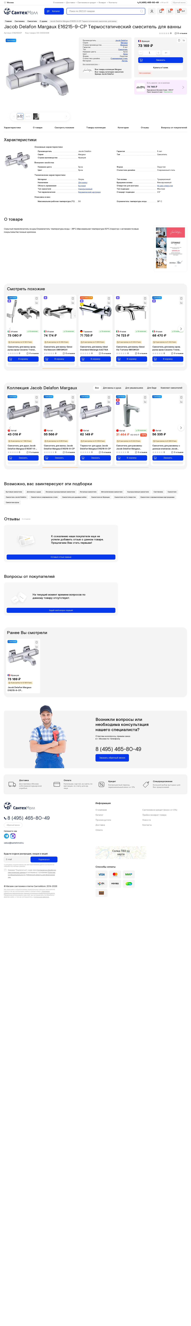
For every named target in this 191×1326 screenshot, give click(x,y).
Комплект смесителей (171, 388)
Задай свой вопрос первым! (61, 610)
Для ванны (82, 182)
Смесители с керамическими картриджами (157, 497)
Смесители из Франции (100, 497)
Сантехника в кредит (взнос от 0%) (159, 810)
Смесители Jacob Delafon (16, 497)
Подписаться (43, 859)
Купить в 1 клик (160, 67)
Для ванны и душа (112, 388)
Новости (146, 820)
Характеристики (12, 127)
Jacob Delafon (121, 40)
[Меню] (54, 11)
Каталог (99, 815)
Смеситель (123, 50)
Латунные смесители (88, 492)
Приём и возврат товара (154, 815)
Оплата (99, 830)
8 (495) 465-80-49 (149, 3)
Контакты (113, 2)
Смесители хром (12, 502)
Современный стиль (119, 59)
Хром (125, 54)
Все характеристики (91, 64)
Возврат (102, 2)
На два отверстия (165, 186)
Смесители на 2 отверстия (125, 497)
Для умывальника (134, 388)
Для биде (152, 388)
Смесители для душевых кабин (74, 497)
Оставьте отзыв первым (61, 557)
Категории (123, 127)
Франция (124, 45)
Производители (103, 820)
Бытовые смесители (14, 492)
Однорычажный (85, 189)
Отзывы (145, 127)
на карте (123, 852)
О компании (58, 2)
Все (97, 388)
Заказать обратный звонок (112, 758)
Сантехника (158, 492)
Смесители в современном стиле (44, 497)
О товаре (37, 127)
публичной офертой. (41, 897)
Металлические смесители (111, 492)
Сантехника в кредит (86, 2)
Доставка (70, 2)
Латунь (125, 61)
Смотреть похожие (64, 127)
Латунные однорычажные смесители (60, 492)
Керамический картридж (89, 192)
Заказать (152, 60)
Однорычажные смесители (138, 492)
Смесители (172, 492)
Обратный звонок (179, 3)
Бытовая (82, 186)
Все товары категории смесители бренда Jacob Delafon (109, 73)
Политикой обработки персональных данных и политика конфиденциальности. (29, 892)
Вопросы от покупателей (174, 127)
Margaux (124, 43)
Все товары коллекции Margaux (108, 69)
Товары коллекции (96, 127)
